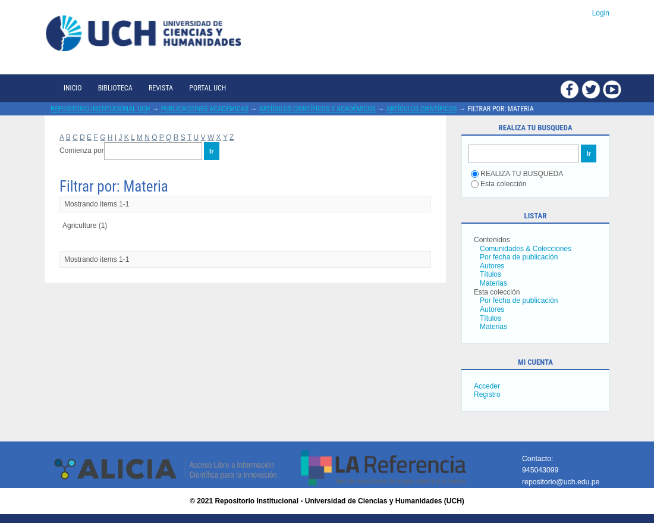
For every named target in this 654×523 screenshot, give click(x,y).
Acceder (487, 386)
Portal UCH (207, 88)
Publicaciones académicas (205, 109)
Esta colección (498, 184)
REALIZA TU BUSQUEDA (517, 174)
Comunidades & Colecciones (525, 249)
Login (600, 13)
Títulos (490, 274)
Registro (487, 394)
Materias (493, 283)
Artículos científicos (421, 109)
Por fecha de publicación (519, 257)
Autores (492, 266)
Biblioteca (115, 88)
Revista (161, 88)
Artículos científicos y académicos (317, 109)
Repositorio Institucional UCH (100, 109)
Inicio (72, 88)
